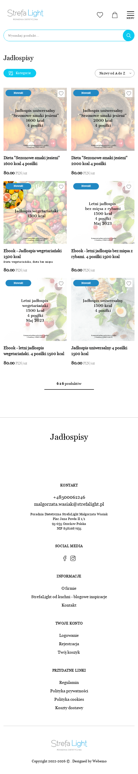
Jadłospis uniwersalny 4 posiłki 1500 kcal (99, 351)
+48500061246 (69, 497)
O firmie (69, 588)
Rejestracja (69, 643)
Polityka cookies (69, 699)
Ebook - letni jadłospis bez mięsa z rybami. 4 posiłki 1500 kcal (101, 254)
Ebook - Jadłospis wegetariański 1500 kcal (33, 254)
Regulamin (69, 682)
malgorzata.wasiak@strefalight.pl (69, 504)
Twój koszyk (69, 652)
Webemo (99, 761)
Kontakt (69, 605)
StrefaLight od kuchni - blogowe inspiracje (69, 596)
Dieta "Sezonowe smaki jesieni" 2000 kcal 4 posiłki (99, 161)
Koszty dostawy (69, 707)
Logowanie (69, 635)
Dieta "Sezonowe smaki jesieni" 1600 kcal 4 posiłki (32, 161)
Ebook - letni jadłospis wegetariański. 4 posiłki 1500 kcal (34, 351)
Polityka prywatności (69, 690)
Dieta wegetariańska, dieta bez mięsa (28, 261)
